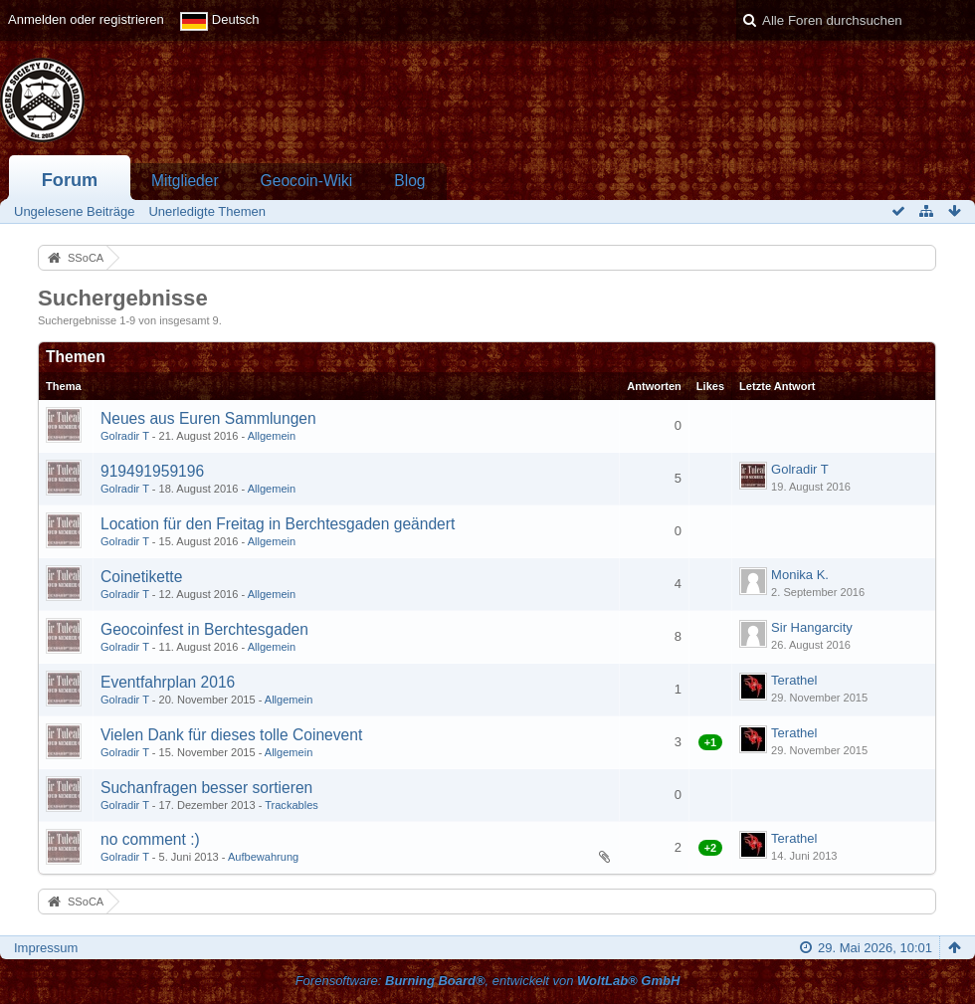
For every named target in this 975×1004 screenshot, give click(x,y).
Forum (70, 180)
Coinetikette (141, 576)
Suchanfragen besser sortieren (206, 787)
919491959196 (152, 471)
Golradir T (124, 436)
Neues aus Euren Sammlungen (208, 418)
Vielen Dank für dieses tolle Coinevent (231, 734)
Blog (409, 180)
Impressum (46, 947)
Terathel (794, 680)
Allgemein (272, 436)
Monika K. (800, 574)
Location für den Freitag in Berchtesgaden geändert (277, 523)
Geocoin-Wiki (307, 180)
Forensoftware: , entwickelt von (488, 980)
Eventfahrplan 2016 (167, 682)
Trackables (291, 805)
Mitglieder (185, 180)
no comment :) (150, 839)
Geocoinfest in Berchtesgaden (204, 629)
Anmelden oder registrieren (86, 19)
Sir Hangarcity (812, 627)
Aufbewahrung (263, 857)
